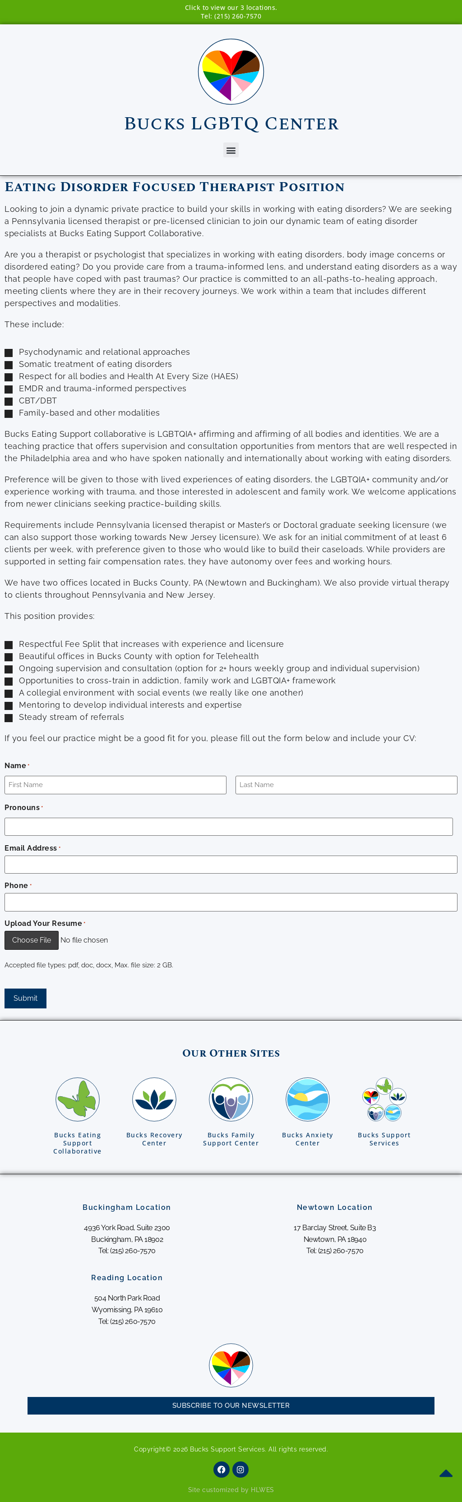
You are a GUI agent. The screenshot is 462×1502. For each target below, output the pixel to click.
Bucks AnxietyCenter (307, 1139)
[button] (231, 149)
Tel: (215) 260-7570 (231, 16)
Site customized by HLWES (231, 1489)
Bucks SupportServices (384, 1139)
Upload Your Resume (45, 923)
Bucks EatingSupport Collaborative (77, 1143)
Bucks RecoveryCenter (154, 1139)
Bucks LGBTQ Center (231, 124)
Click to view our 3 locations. (231, 7)
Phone (18, 885)
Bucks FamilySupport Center (231, 1139)
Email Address (32, 848)
